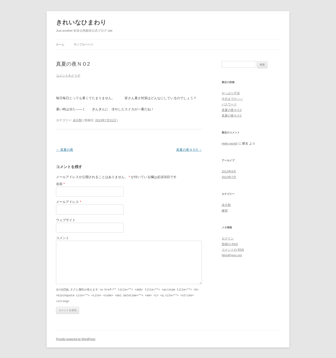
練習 (225, 210)
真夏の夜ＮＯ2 (232, 115)
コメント (62, 238)
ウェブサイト (66, 220)
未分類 (77, 120)
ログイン (228, 238)
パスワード (229, 104)
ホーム (60, 44)
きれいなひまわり (81, 22)
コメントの (233, 249)
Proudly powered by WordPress (75, 338)
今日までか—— (232, 99)
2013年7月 (229, 177)
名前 (60, 184)
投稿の (230, 244)
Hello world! (230, 143)
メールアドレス (68, 202)
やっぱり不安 (231, 93)
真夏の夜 (64, 150)
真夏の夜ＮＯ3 (189, 150)
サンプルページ (83, 44)
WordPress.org (232, 255)
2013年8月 (229, 171)
